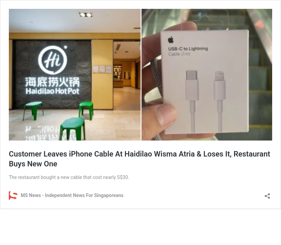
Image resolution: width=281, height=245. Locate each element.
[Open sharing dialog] (267, 194)
